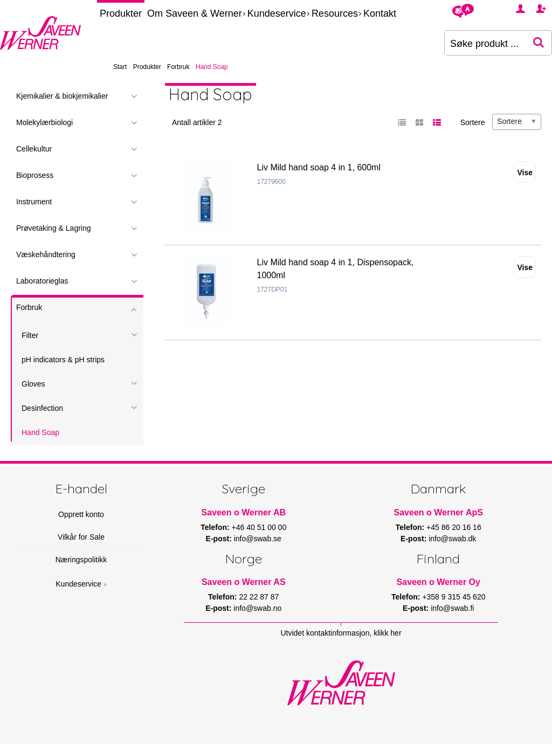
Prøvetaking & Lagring (53, 228)
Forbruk (178, 67)
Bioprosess (34, 175)
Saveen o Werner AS (244, 582)
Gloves (33, 384)
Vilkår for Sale (81, 537)
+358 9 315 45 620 (453, 597)
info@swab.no (257, 608)
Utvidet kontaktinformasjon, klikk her (340, 633)
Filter (30, 335)
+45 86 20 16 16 (453, 527)
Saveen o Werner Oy (438, 582)
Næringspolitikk (81, 559)
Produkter (121, 13)
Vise (525, 172)
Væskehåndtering (45, 254)
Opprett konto (81, 514)
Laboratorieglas (42, 281)
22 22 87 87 (259, 597)
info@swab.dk (452, 538)
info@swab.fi (452, 608)
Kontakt (379, 13)
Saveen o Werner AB (244, 512)
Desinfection (42, 408)
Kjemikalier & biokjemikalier (62, 96)
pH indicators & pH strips (63, 359)
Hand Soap (40, 432)
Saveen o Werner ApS (438, 512)
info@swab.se (257, 538)
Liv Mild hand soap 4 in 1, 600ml (319, 167)
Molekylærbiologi (44, 122)
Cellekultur (34, 148)
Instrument (34, 201)
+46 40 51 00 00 (259, 527)
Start (120, 67)
